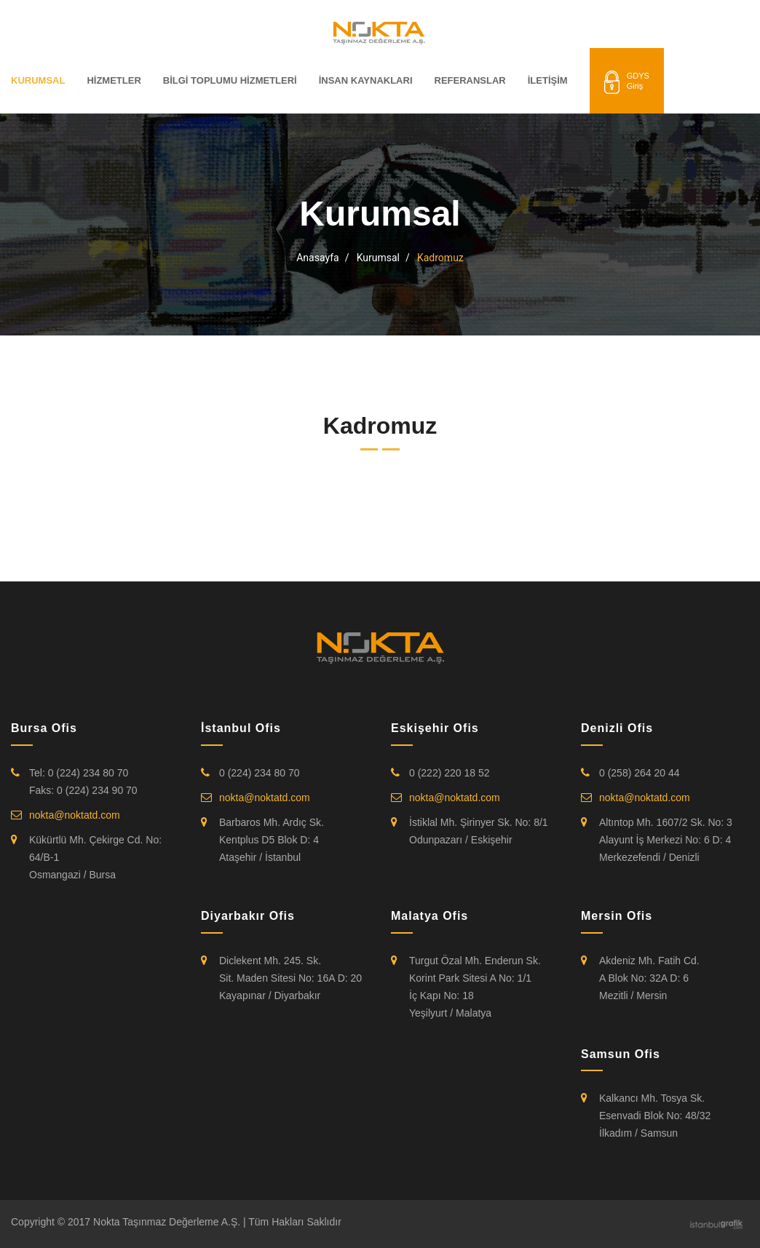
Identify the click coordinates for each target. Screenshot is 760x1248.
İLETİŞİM (548, 80)
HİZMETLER (113, 80)
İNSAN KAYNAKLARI (366, 80)
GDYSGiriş (626, 82)
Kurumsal (378, 257)
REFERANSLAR (470, 80)
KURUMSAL (38, 80)
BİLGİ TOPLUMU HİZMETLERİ (230, 80)
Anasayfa (317, 257)
